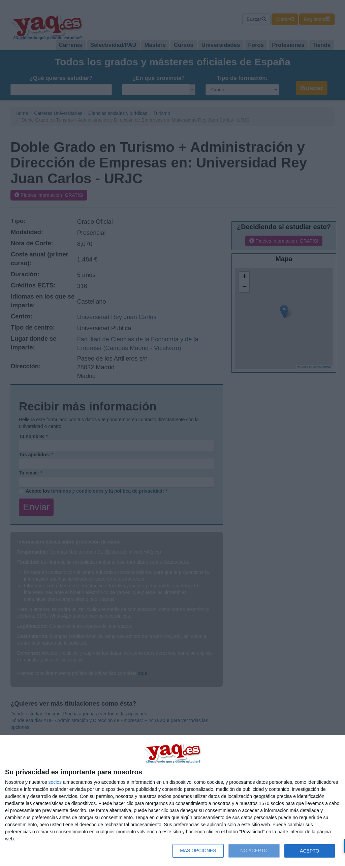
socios (55, 782)
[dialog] (172, 801)
